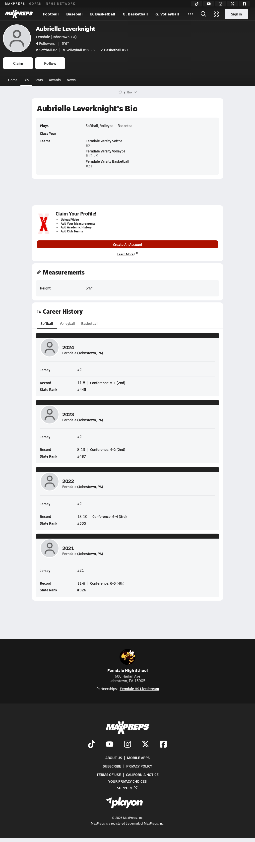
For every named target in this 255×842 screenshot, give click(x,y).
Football (51, 14)
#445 (81, 389)
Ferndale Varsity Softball (105, 140)
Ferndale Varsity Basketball (107, 160)
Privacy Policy (139, 766)
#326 (81, 590)
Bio (26, 79)
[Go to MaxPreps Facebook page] (163, 744)
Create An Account (127, 244)
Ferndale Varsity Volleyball (107, 150)
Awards (55, 79)
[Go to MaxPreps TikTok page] (92, 744)
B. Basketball (102, 14)
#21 (115, 49)
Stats (39, 79)
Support (127, 787)
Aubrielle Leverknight (65, 28)
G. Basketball (135, 14)
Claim (18, 63)
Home (12, 79)
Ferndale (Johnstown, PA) (56, 36)
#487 (81, 456)
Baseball (74, 14)
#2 (46, 49)
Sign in (236, 13)
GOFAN (35, 3)
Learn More (127, 254)
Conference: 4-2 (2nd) (107, 449)
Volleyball (67, 323)
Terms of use (109, 774)
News (71, 79)
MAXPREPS (15, 3)
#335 (81, 523)
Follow (50, 63)
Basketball (89, 323)
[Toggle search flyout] (203, 13)
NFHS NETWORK (60, 3)
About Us (113, 757)
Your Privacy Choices (127, 781)
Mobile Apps (138, 757)
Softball (47, 323)
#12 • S (79, 49)
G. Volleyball (167, 14)
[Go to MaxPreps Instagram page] (127, 744)
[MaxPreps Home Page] (120, 92)
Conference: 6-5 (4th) (107, 583)
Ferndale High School (127, 661)
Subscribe (112, 766)
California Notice (142, 774)
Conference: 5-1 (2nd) (107, 382)
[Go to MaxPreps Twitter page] (145, 744)
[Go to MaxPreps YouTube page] (110, 744)
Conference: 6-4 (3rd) (109, 516)
